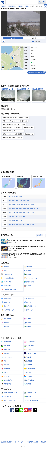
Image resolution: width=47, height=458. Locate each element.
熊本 (24, 224)
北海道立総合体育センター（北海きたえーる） (15, 117)
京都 (17, 212)
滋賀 (20, 212)
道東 (20, 196)
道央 (27, 6)
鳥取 (24, 216)
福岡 (10, 224)
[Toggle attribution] (3, 68)
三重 (32, 212)
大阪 (10, 212)
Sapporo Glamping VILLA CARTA (12, 137)
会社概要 (3, 442)
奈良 (24, 212)
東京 (10, 204)
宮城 (20, 200)
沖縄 (4, 228)
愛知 (13, 208)
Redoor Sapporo (19, 131)
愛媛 (17, 220)
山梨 (20, 208)
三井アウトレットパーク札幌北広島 (12, 134)
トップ (3, 6)
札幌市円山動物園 (28, 127)
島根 (20, 216)
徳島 (13, 220)
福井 (38, 208)
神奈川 (14, 204)
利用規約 (9, 442)
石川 (35, 208)
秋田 (17, 200)
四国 (4, 220)
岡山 (13, 216)
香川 (10, 220)
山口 (17, 216)
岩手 (13, 200)
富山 (31, 208)
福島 (27, 200)
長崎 (17, 224)
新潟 (27, 208)
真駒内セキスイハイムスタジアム (12, 127)
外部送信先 (43, 442)
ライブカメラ (12, 6)
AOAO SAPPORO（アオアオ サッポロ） (14, 124)
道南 (13, 196)
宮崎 (27, 224)
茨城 (25, 204)
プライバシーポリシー (20, 442)
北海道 (20, 6)
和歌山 (28, 212)
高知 (20, 220)
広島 (10, 216)
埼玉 (18, 204)
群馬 (32, 204)
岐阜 (17, 208)
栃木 (29, 204)
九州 (4, 224)
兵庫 (13, 212)
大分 (20, 224)
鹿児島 (32, 224)
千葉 (22, 204)
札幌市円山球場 (7, 131)
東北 (4, 200)
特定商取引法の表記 (32, 442)
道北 (17, 196)
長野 (24, 208)
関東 (4, 204)
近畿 (4, 212)
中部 (4, 208)
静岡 (10, 208)
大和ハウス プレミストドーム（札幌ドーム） (15, 121)
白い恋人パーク (29, 134)
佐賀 (13, 224)
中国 (4, 216)
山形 (24, 200)
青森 (10, 200)
